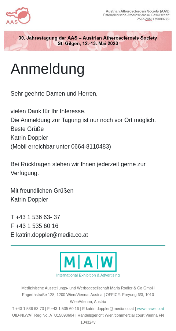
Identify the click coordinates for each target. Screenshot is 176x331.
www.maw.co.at (150, 308)
